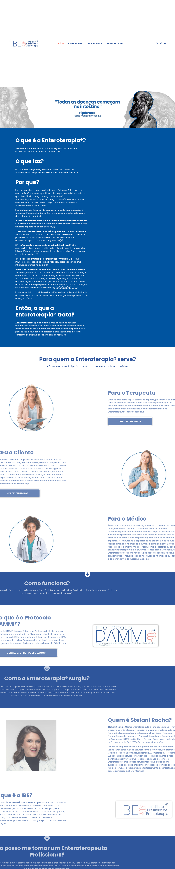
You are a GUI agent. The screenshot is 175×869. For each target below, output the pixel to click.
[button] (2, 107)
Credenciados (75, 43)
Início (61, 43)
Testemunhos (94, 43)
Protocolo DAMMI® (116, 43)
